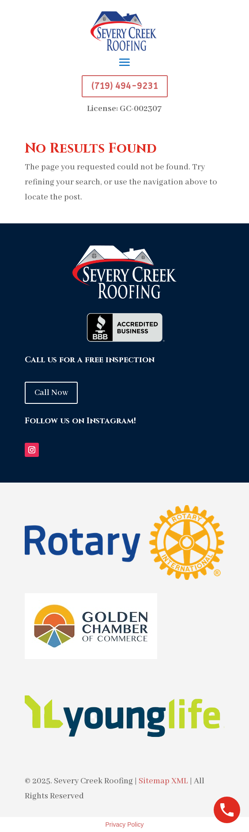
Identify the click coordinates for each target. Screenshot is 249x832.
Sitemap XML (163, 781)
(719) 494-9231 (124, 86)
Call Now (51, 392)
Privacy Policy (124, 824)
